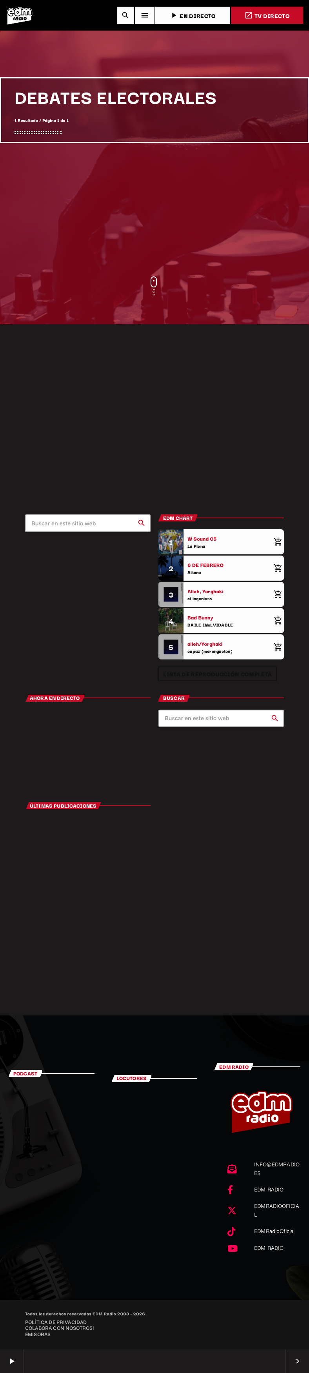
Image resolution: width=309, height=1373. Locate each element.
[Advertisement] (154, 210)
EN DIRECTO (192, 15)
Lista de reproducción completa (217, 673)
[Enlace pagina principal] (19, 15)
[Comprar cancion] (276, 541)
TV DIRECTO (267, 15)
